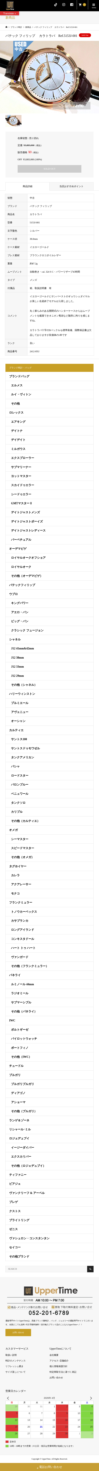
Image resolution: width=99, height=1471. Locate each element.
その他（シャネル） (24, 684)
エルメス (17, 385)
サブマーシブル (21, 1002)
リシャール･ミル (20, 1129)
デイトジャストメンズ (25, 512)
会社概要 (54, 1355)
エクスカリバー (21, 1156)
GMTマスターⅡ (21, 503)
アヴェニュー (19, 712)
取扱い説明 (11, 1355)
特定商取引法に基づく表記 (63, 1372)
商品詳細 (27, 186)
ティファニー (17, 1174)
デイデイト (18, 439)
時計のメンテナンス (15, 1360)
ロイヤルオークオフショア (28, 557)
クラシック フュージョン (27, 630)
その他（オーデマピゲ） (27, 575)
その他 (15, 403)
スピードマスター (22, 848)
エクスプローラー (22, 458)
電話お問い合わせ (49, 1467)
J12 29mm (17, 675)
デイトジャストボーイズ (27, 521)
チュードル (16, 1065)
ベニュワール (19, 793)
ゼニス (13, 1229)
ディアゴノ (18, 1093)
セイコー (15, 1247)
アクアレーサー (21, 884)
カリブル (17, 811)
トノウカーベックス (24, 911)
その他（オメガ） (22, 857)
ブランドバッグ (19, 376)
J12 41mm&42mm (22, 648)
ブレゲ (13, 1202)
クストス (15, 1211)
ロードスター (19, 775)
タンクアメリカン (22, 757)
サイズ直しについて (15, 1372)
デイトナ (17, 430)
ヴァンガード (19, 957)
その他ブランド (19, 1256)
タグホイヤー (17, 866)
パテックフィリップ (22, 585)
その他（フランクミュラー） (30, 966)
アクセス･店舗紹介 (59, 1360)
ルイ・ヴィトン (21, 394)
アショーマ (18, 1102)
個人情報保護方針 (58, 1366)
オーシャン (18, 721)
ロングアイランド (22, 929)
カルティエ (16, 730)
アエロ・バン (19, 612)
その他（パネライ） (24, 1011)
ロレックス (16, 412)
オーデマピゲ (17, 548)
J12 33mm (17, 666)
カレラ (15, 875)
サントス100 (19, 739)
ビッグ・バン (19, 621)
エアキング (18, 421)
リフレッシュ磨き (14, 1366)
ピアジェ (15, 1183)
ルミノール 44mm (22, 984)
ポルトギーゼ (19, 1029)
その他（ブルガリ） (24, 1111)
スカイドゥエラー (22, 485)
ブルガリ (15, 1075)
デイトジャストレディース (28, 530)
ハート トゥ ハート (23, 948)
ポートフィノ (19, 1047)
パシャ (15, 766)
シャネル (15, 639)
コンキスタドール (22, 938)
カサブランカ (19, 920)
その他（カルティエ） (25, 821)
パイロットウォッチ (24, 1038)
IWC (12, 1020)
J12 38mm (17, 657)
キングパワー (19, 603)
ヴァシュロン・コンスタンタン (29, 1238)
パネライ (15, 975)
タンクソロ (18, 802)
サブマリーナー (21, 467)
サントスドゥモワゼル (25, 748)
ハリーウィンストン (22, 693)
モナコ (15, 893)
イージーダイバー (22, 1147)
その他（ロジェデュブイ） (28, 1165)
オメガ (13, 830)
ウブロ (13, 594)
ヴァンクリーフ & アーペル (27, 1193)
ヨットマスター (21, 476)
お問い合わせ (18, 1332)
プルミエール (19, 703)
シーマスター (19, 839)
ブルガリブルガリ (22, 1084)
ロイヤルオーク (21, 566)
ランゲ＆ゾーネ (19, 1120)
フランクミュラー (20, 902)
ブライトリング (19, 1220)
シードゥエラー (21, 494)
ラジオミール (19, 993)
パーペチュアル (21, 539)
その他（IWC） (21, 1056)
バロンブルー (19, 784)
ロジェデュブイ (19, 1138)
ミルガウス (18, 449)
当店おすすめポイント (71, 186)
